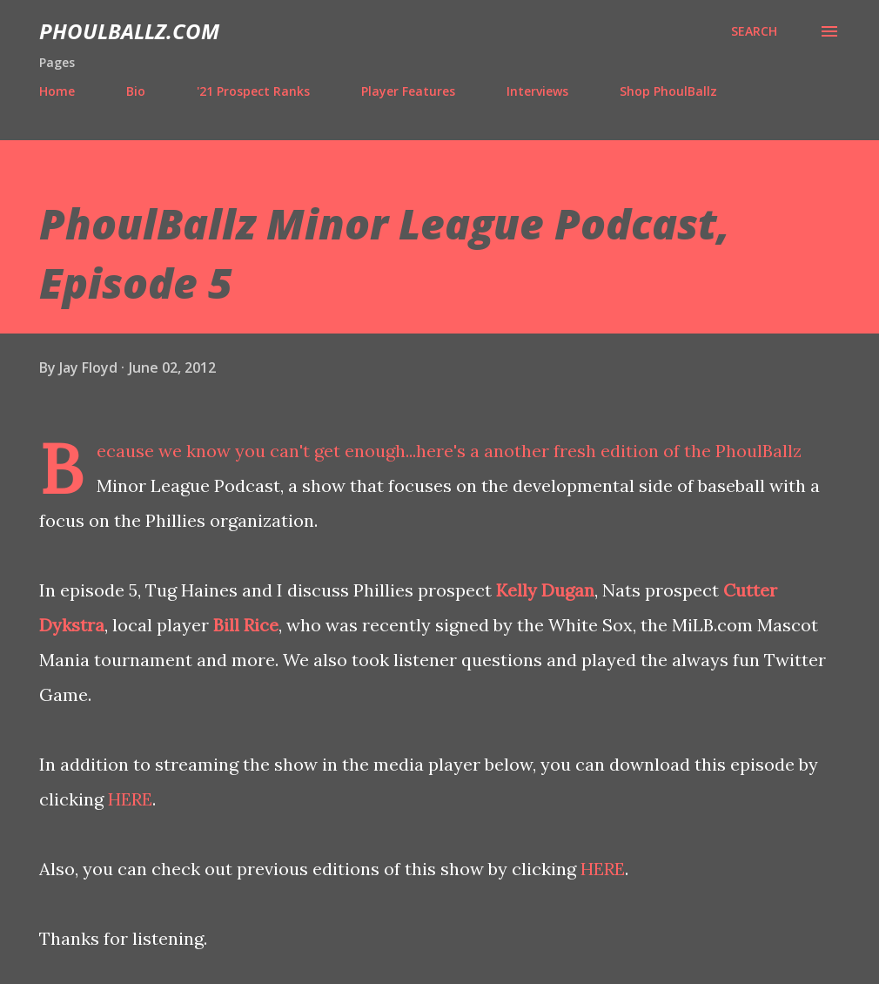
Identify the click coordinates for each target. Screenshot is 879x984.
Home (57, 91)
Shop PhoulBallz (668, 91)
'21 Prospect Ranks (253, 91)
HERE (130, 799)
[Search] (754, 31)
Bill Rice (245, 625)
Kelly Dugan (545, 590)
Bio (135, 91)
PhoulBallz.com (129, 31)
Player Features (408, 91)
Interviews (537, 91)
